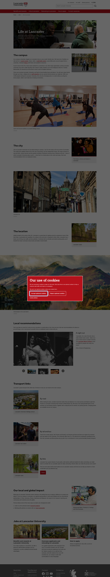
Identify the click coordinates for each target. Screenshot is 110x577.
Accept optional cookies (38, 293)
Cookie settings (33, 297)
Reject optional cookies (57, 293)
